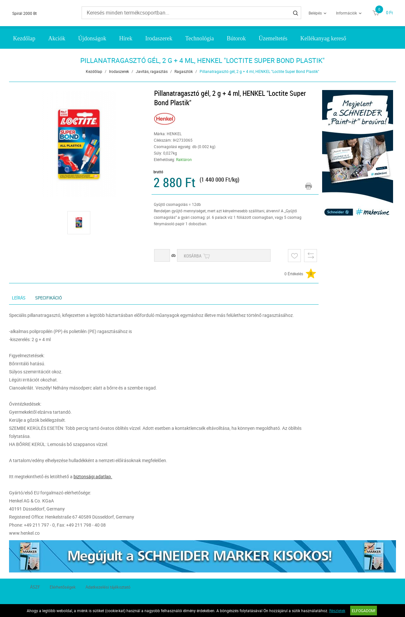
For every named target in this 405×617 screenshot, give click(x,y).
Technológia (199, 38)
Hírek (126, 38)
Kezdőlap (24, 38)
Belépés (315, 12)
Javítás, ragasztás (152, 71)
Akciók (56, 38)
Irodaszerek (159, 38)
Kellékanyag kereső (323, 38)
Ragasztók (183, 71)
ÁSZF (35, 587)
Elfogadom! (363, 610)
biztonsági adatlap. (93, 476)
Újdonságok (92, 38)
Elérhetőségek (63, 587)
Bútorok (236, 38)
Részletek (337, 610)
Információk (346, 12)
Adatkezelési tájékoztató (107, 587)
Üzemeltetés (273, 38)
